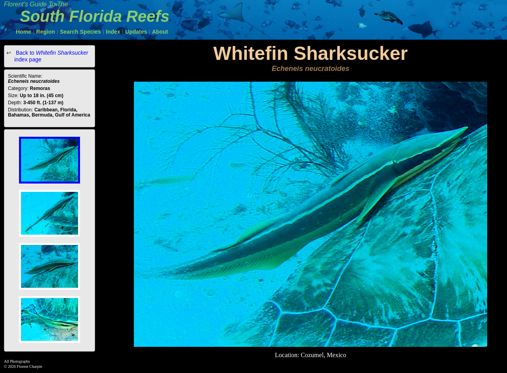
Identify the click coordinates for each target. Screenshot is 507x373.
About (160, 32)
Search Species (80, 32)
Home (23, 32)
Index (113, 32)
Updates (136, 32)
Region (45, 32)
